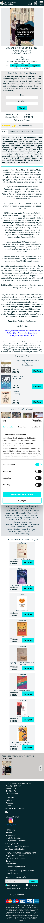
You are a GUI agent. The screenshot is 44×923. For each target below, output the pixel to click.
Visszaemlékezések (13, 529)
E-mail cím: (22, 101)
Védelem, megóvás (15, 531)
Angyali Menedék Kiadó (15, 858)
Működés (9, 517)
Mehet (22, 108)
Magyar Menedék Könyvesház (8, 4)
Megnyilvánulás (32, 513)
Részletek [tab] (22, 427)
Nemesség (18, 517)
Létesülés (36, 511)
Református (16, 522)
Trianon (12, 527)
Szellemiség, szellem (12, 524)
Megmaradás (21, 513)
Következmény (29, 508)
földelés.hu (22, 920)
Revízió (24, 522)
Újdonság (9, 803)
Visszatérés (26, 529)
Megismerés (10, 513)
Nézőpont (27, 517)
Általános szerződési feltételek (17, 846)
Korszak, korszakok (31, 506)
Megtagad (22, 501)
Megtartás (8, 515)
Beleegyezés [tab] (8, 427)
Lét (22, 511)
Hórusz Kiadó (10, 861)
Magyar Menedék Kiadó (15, 855)
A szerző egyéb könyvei (22, 409)
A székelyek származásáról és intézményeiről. (22, 330)
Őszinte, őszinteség (22, 534)
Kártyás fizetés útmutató (15, 841)
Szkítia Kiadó (10, 863)
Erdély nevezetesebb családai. (22, 335)
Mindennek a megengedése (22, 494)
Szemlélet (24, 524)
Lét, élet (28, 511)
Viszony (34, 529)
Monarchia (25, 515)
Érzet (34, 531)
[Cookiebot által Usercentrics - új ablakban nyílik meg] (31, 420)
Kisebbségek (18, 506)
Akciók (8, 805)
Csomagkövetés (12, 843)
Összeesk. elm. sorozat (14, 808)
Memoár (17, 515)
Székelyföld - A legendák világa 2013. (22, 333)
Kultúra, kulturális (16, 508)
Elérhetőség (10, 830)
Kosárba (37, 371)
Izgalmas (9, 506)
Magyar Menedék (17, 894)
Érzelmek (27, 531)
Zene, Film (9, 797)
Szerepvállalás (34, 524)
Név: (22, 95)
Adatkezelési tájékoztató (15, 849)
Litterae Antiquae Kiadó (15, 866)
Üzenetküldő (10, 835)
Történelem (21, 527)
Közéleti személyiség (12, 511)
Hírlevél (8, 832)
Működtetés (35, 515)
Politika (11, 520)
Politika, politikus (22, 520)
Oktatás (35, 517)
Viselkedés (30, 527)
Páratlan (32, 520)
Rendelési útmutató (13, 838)
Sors (30, 522)
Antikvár (8, 800)
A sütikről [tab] (36, 427)
